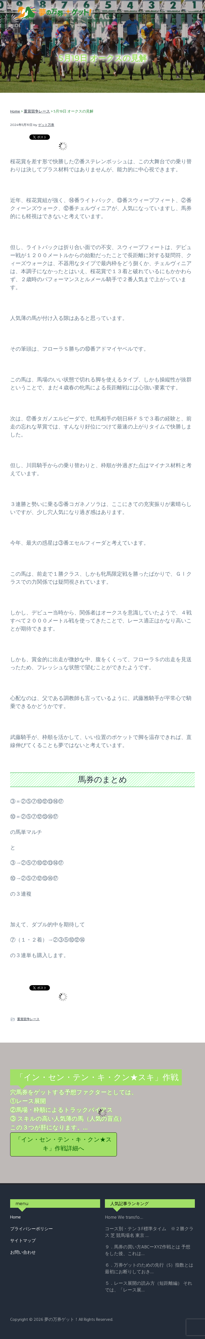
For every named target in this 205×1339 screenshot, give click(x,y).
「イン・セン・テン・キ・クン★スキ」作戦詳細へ (63, 1144)
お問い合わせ (23, 1252)
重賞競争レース (28, 1019)
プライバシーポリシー (31, 1229)
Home (15, 1217)
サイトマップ (23, 1241)
